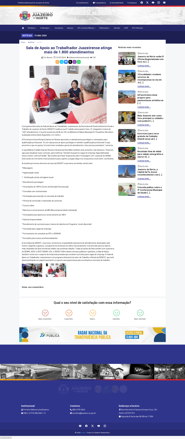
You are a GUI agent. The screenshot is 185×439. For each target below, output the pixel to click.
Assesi (83, 433)
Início (23, 42)
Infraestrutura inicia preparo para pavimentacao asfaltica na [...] (150, 99)
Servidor (117, 28)
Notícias (31, 42)
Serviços (70, 28)
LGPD (126, 28)
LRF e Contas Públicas (86, 28)
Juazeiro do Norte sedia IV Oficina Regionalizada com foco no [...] (150, 59)
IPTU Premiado (137, 28)
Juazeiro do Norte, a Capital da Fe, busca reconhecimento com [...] (149, 172)
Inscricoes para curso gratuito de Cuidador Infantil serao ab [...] (148, 136)
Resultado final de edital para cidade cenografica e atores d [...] (150, 154)
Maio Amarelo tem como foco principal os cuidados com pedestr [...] (150, 118)
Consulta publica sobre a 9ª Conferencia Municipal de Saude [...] (149, 190)
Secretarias (59, 28)
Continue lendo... (144, 66)
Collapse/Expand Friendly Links (6, 437)
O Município (45, 28)
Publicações (104, 28)
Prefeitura (32, 28)
